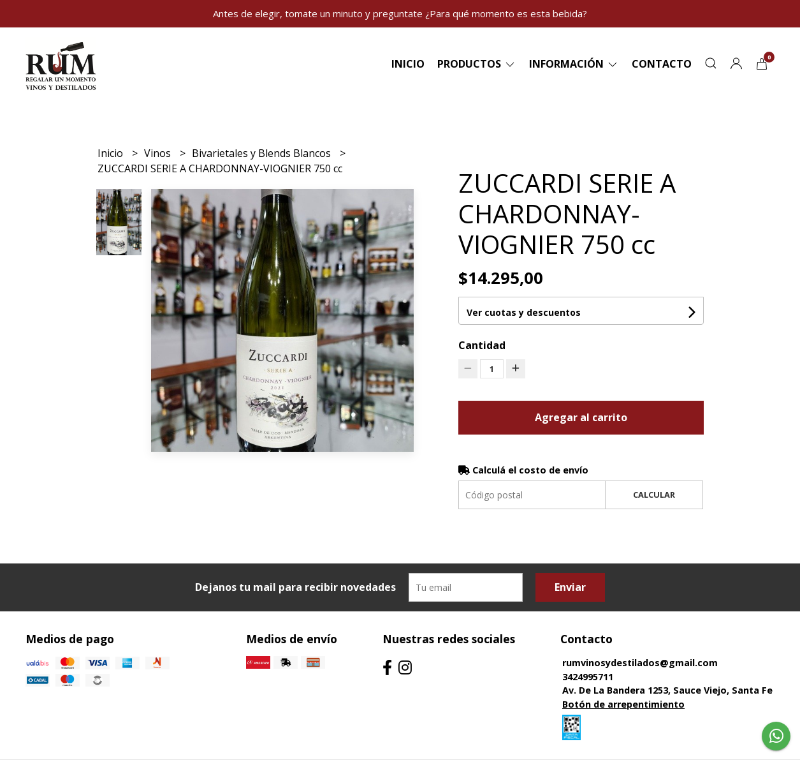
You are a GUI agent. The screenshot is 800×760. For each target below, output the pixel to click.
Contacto (662, 64)
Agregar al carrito (581, 417)
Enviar (570, 587)
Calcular (654, 494)
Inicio (408, 64)
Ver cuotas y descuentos (524, 312)
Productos (476, 64)
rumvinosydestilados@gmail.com (640, 663)
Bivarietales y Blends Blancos (262, 153)
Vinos (158, 153)
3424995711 (587, 677)
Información (574, 64)
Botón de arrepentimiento (623, 704)
